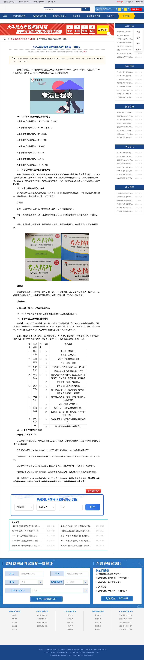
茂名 (124, 626)
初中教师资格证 (42, 622)
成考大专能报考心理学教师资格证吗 (125, 76)
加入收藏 (139, 2)
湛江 (124, 615)
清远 (120, 626)
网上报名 (51, 2)
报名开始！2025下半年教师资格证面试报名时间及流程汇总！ (125, 116)
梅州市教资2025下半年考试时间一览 (25, 531)
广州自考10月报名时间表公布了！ (125, 204)
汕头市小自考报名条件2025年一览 (125, 200)
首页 (5, 16)
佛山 (124, 629)
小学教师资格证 (42, 619)
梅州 (127, 626)
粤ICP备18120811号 (84, 649)
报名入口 (70, 615)
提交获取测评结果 (46, 599)
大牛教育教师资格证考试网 (69, 52)
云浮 (130, 626)
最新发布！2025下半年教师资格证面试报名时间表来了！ (125, 127)
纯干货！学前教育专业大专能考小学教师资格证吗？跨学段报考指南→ (125, 153)
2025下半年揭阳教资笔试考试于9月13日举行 (27, 526)
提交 (92, 507)
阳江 (130, 622)
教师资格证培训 (93, 16)
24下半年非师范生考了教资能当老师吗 (125, 97)
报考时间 (98, 615)
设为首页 (130, 2)
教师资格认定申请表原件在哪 (125, 83)
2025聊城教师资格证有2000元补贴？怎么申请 (125, 178)
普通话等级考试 (39, 2)
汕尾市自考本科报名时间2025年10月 (125, 208)
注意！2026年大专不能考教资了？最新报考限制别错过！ (125, 156)
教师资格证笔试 (9, 2)
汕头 (120, 615)
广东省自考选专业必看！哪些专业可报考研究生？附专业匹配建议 (125, 211)
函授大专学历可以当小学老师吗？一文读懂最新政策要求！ (125, 167)
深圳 (130, 619)
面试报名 (14, 626)
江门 (127, 615)
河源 (130, 615)
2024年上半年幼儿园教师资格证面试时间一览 (125, 94)
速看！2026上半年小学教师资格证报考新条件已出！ (125, 134)
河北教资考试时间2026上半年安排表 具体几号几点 (125, 90)
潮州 (120, 622)
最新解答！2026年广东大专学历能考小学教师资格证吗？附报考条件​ (125, 160)
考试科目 (14, 615)
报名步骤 (70, 629)
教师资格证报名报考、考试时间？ (111, 584)
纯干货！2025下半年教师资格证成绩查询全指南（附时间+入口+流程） (125, 39)
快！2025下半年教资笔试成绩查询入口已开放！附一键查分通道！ (125, 53)
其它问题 (101, 579)
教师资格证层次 (20, 16)
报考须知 (98, 629)
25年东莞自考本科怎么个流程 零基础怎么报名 (125, 193)
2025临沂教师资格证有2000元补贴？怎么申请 (125, 174)
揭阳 (120, 619)
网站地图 (120, 2)
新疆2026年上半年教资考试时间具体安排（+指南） (27, 546)
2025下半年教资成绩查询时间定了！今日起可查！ (125, 42)
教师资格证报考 (40, 16)
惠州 (130, 629)
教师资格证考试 (59, 16)
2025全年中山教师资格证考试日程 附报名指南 (76, 526)
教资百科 (126, 16)
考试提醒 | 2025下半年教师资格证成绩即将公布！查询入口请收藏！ (125, 35)
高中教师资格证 (42, 626)
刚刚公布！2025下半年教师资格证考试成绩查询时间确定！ (125, 50)
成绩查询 (14, 619)
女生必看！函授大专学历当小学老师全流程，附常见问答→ (125, 164)
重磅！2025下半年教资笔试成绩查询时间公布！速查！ (125, 32)
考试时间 (31, 39)
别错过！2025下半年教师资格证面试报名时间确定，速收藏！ (125, 123)
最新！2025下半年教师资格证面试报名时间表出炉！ (125, 57)
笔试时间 (14, 629)
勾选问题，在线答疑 (117, 598)
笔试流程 (14, 622)
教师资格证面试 (24, 2)
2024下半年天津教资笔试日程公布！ (25, 536)
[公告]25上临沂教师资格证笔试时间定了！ (76, 531)
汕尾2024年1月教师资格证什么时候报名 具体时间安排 (76, 536)
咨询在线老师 (93, 491)
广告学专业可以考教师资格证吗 (125, 72)
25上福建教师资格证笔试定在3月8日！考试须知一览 (76, 546)
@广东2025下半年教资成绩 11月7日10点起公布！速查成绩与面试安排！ (125, 46)
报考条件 (98, 619)
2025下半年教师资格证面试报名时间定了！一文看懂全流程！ (125, 120)
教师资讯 (76, 16)
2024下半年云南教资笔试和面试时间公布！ (76, 541)
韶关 (127, 622)
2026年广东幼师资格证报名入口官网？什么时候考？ (125, 138)
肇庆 (127, 619)
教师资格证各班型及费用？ (108, 575)
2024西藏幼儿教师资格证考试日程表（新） (27, 541)
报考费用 (98, 626)
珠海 (124, 622)
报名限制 (70, 622)
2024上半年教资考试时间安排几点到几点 (125, 79)
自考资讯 (110, 16)
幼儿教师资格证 (42, 615)
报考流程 (98, 622)
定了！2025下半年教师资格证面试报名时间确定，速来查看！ (125, 130)
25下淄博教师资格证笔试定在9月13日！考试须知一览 (125, 86)
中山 (127, 629)
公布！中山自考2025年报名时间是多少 (125, 197)
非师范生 (70, 619)
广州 (120, 629)
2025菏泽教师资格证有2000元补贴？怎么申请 (125, 171)
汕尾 (124, 619)
